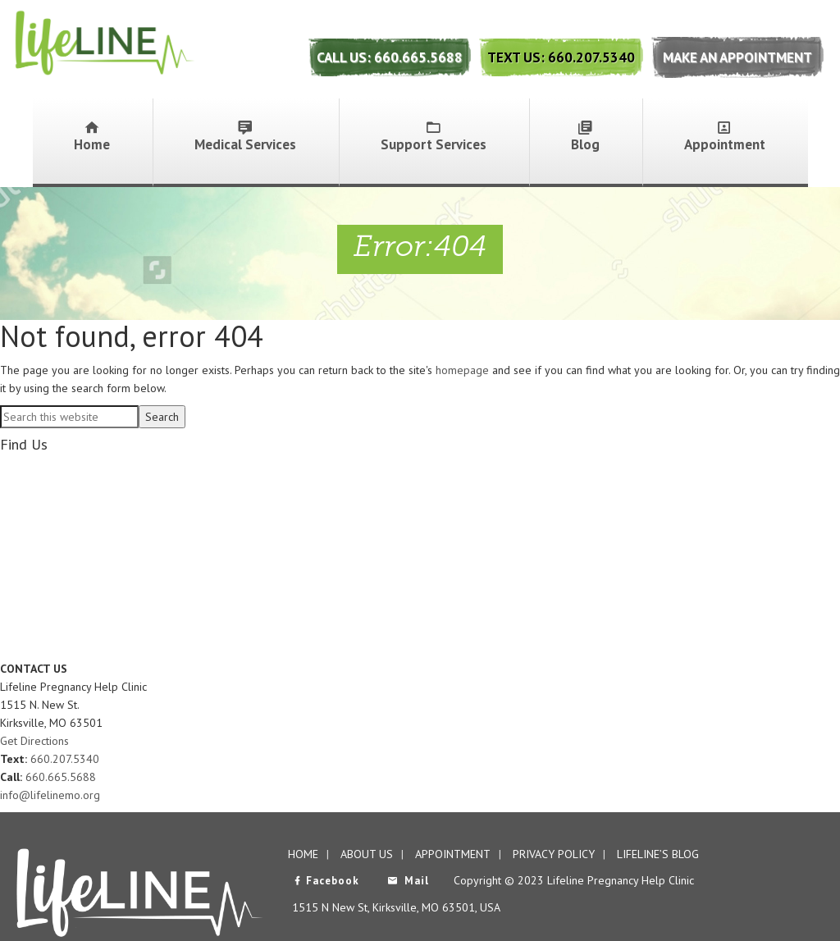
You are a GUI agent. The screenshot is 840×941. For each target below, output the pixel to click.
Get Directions (34, 740)
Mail (408, 881)
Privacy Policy (554, 854)
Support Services (433, 136)
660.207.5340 (64, 758)
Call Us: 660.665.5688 (390, 57)
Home (92, 136)
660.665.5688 (60, 777)
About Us (366, 854)
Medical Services (245, 136)
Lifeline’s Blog (658, 854)
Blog (585, 136)
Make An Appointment (737, 57)
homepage (462, 370)
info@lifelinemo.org (50, 795)
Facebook (325, 881)
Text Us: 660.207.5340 (561, 57)
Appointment (724, 136)
